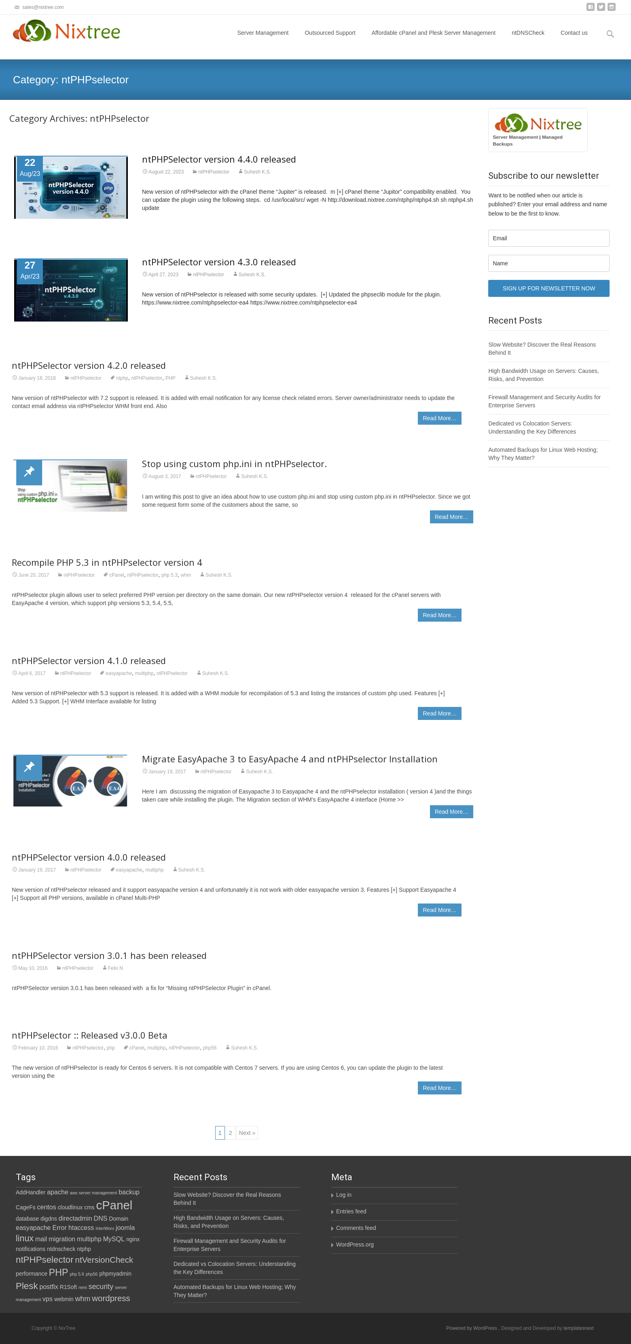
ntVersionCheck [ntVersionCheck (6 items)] (104, 1259)
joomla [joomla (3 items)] (125, 1227)
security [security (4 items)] (101, 1287)
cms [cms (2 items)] (89, 1207)
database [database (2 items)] (27, 1218)
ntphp (122, 383)
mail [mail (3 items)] (41, 1238)
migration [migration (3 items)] (62, 1238)
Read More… (439, 423)
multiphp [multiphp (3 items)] (89, 1238)
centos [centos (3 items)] (46, 1207)
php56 (209, 1053)
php (111, 1053)
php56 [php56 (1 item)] (92, 1274)
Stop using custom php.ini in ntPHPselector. (234, 469)
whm (186, 580)
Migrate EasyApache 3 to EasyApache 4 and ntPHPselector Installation (290, 764)
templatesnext (578, 1328)
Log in (343, 1195)
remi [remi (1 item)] (82, 1287)
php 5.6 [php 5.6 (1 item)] (77, 1274)
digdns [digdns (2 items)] (48, 1218)
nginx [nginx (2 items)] (133, 1239)
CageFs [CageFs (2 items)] (26, 1207)
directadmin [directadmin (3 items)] (75, 1218)
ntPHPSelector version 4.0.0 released (89, 862)
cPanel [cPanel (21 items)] (114, 1205)
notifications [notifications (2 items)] (30, 1249)
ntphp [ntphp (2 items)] (84, 1249)
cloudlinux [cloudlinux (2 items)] (70, 1207)
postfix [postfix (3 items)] (49, 1286)
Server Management (263, 40)
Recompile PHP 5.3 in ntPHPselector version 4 (107, 567)
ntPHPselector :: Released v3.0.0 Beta (89, 1040)
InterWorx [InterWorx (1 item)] (104, 1228)
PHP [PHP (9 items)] (58, 1272)
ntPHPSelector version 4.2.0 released (89, 370)
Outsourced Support (330, 40)
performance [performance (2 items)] (31, 1273)
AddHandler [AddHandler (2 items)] (30, 1192)
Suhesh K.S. (257, 172)
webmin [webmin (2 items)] (64, 1299)
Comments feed (356, 1228)
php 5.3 (169, 580)
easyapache (119, 679)
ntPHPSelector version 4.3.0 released (219, 262)
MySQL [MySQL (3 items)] (114, 1238)
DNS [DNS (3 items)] (101, 1218)
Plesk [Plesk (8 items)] (27, 1286)
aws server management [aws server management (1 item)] (93, 1192)
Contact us (574, 40)
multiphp (144, 679)
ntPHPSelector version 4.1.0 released (89, 666)
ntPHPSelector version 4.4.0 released (219, 159)
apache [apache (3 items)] (57, 1192)
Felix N (115, 973)
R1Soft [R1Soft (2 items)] (68, 1287)
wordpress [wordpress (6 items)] (111, 1298)
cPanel (116, 580)
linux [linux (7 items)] (25, 1238)
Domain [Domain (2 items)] (118, 1218)
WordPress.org (355, 1244)
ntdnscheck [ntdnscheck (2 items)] (61, 1249)
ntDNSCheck (528, 40)
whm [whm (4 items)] (83, 1299)
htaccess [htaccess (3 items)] (81, 1227)
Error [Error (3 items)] (59, 1227)
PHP (170, 383)
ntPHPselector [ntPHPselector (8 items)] (45, 1260)
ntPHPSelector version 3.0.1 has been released (109, 961)
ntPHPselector (213, 172)
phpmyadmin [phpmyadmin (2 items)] (115, 1273)
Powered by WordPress (472, 1328)
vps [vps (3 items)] (47, 1298)
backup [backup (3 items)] (129, 1192)
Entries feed (351, 1211)
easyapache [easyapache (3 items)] (33, 1227)
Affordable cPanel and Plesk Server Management (433, 40)
